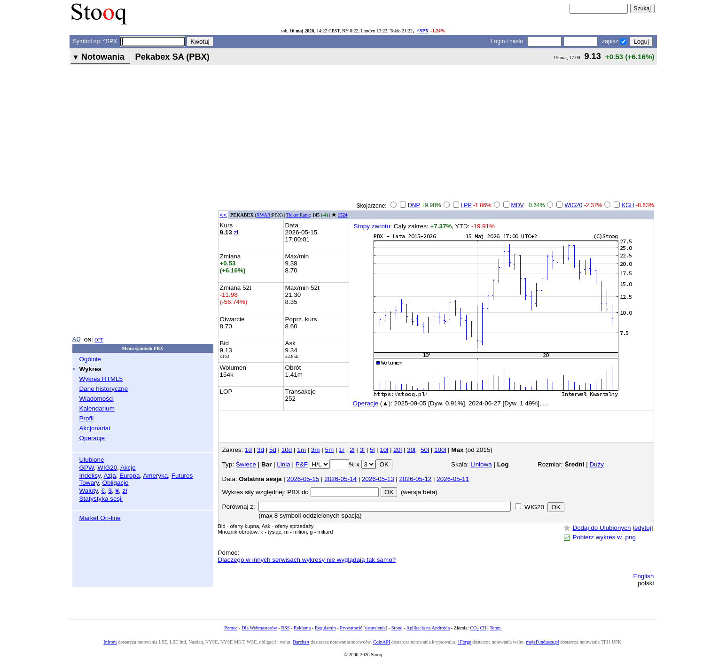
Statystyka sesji (101, 498)
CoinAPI (381, 641)
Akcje (128, 467)
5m (329, 449)
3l (361, 449)
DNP (414, 205)
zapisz (610, 41)
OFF (98, 339)
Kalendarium (97, 408)
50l (425, 449)
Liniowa (481, 464)
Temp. (496, 627)
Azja (110, 475)
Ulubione (91, 459)
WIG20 (107, 467)
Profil (86, 418)
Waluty (88, 490)
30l (411, 449)
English (643, 576)
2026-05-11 (453, 478)
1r (341, 449)
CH (484, 627)
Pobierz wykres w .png (603, 537)
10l (384, 449)
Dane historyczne (103, 388)
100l (440, 449)
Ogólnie (90, 359)
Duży (596, 464)
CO (474, 627)
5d (272, 449)
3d (260, 449)
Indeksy (90, 475)
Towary (89, 482)
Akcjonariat (94, 428)
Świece (246, 464)
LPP (466, 205)
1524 (342, 214)
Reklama (302, 627)
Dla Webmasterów (259, 627)
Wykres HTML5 (101, 378)
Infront (110, 641)
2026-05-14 (340, 478)
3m (315, 449)
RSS (285, 627)
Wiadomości (96, 398)
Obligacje (115, 482)
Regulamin (325, 627)
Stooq (397, 627)
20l (397, 449)
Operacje (92, 438)
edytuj (642, 527)
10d (286, 449)
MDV (517, 205)
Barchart (301, 641)
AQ (76, 339)
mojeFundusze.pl (542, 641)
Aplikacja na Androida (428, 627)
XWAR (264, 214)
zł (124, 490)
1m (301, 449)
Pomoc (230, 627)
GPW (86, 467)
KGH (628, 205)
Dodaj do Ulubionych (601, 527)
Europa (129, 475)
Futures (182, 475)
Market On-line (100, 517)
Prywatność (351, 627)
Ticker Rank (298, 214)
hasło (516, 41)
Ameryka (155, 475)
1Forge (464, 641)
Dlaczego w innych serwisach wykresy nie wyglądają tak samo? (307, 559)
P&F (302, 464)
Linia (283, 464)
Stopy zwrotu (372, 226)
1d (248, 449)
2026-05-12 (415, 478)
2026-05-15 (303, 478)
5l (372, 449)
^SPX (423, 30)
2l (352, 449)
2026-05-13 (378, 478)
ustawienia (375, 627)
